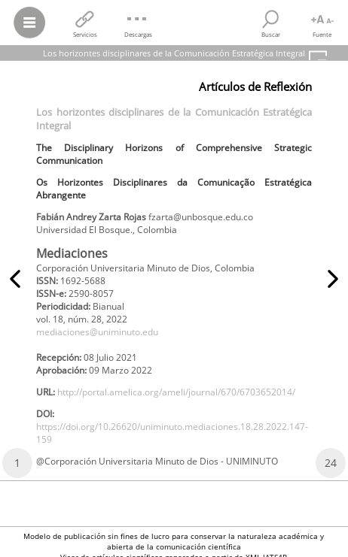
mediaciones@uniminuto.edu (97, 331)
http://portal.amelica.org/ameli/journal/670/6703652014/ (176, 392)
